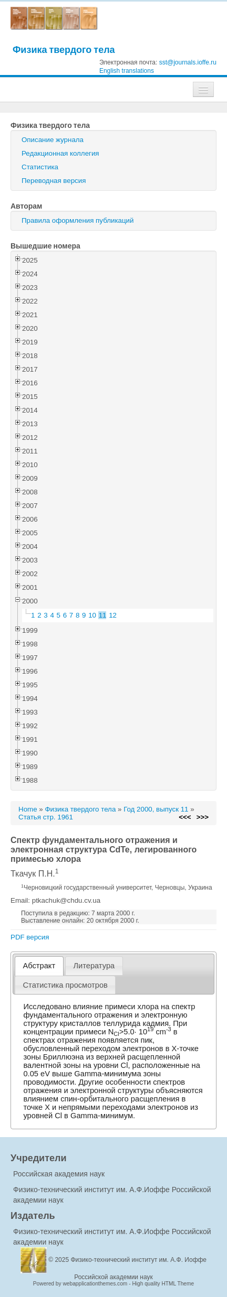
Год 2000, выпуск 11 (155, 809)
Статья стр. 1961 (45, 817)
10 (92, 615)
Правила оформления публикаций (77, 220)
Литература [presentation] (94, 965)
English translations (126, 70)
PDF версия (30, 937)
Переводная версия (54, 181)
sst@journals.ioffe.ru (187, 62)
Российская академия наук (59, 1174)
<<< (185, 817)
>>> (203, 817)
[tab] (39, 966)
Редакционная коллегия (60, 153)
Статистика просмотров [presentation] (65, 985)
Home (27, 809)
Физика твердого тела (64, 50)
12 (113, 615)
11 (103, 615)
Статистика (40, 167)
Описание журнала (53, 140)
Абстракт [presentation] (39, 965)
